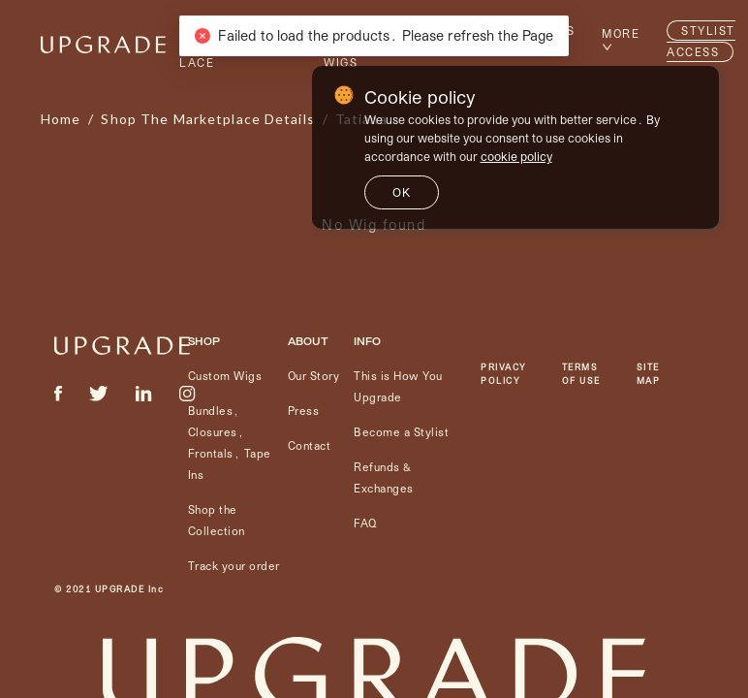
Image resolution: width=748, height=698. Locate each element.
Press (304, 410)
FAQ (365, 523)
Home (60, 119)
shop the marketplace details (207, 119)
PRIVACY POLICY (504, 374)
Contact (309, 445)
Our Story (314, 375)
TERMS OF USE (581, 374)
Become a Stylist (401, 432)
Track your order (234, 565)
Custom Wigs (225, 375)
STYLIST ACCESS (701, 41)
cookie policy (516, 156)
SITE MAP (649, 374)
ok (401, 192)
